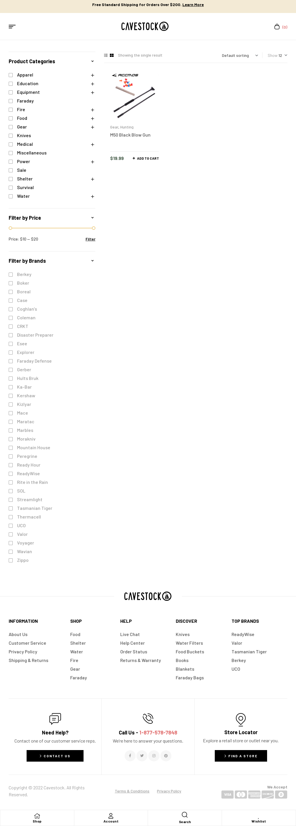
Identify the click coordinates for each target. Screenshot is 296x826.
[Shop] (37, 816)
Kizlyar (24, 404)
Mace (22, 412)
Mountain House (33, 447)
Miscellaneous (32, 152)
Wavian (24, 551)
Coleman (26, 317)
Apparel (25, 74)
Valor (22, 534)
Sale (21, 170)
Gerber (24, 369)
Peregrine (27, 456)
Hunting (127, 126)
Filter (90, 238)
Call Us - (148, 732)
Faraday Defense (34, 360)
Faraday (25, 100)
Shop (37, 821)
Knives (24, 135)
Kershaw (26, 395)
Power (23, 161)
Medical (25, 144)
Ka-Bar (24, 386)
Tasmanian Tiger (34, 508)
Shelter (25, 178)
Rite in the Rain (32, 482)
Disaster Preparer (35, 335)
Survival (25, 187)
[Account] (111, 816)
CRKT (22, 326)
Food (22, 118)
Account (111, 821)
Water (23, 196)
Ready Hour (28, 464)
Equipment (28, 92)
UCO (21, 525)
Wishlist (258, 821)
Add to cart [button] (148, 158)
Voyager (25, 542)
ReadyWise (28, 473)
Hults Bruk (27, 378)
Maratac (25, 421)
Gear (114, 126)
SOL (21, 490)
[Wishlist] (259, 816)
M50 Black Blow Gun (130, 134)
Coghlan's (27, 309)
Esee (22, 343)
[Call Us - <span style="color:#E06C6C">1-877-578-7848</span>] (148, 718)
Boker (23, 283)
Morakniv (26, 438)
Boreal (24, 291)
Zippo (23, 560)
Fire (21, 109)
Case (22, 300)
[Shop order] (240, 55)
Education (27, 83)
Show (273, 55)
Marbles (25, 430)
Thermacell (29, 516)
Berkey (24, 274)
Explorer (25, 352)
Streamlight (29, 499)
